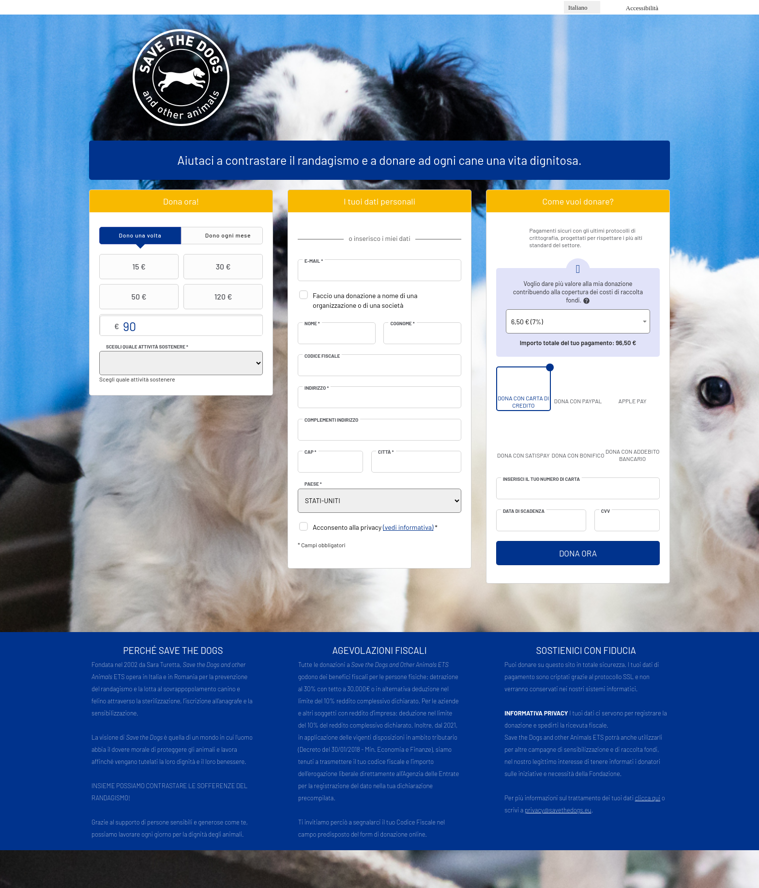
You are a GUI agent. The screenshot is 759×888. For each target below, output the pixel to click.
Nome (312, 323)
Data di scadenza (524, 511)
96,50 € (626, 343)
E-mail (313, 261)
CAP (310, 452)
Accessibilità (642, 8)
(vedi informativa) (408, 527)
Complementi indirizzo (331, 420)
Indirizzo (316, 388)
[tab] (140, 235)
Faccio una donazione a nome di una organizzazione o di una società (365, 300)
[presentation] (140, 235)
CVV (605, 511)
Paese (313, 484)
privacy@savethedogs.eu (558, 810)
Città (386, 452)
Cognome (402, 323)
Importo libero (181, 325)
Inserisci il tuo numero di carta (541, 479)
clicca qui (648, 798)
